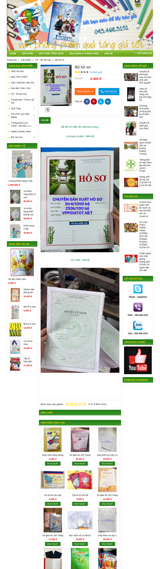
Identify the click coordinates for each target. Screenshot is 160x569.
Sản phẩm (27, 53)
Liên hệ (108, 53)
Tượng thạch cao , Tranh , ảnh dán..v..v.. (21, 124)
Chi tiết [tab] (45, 120)
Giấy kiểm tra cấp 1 (107, 535)
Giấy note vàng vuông (52, 455)
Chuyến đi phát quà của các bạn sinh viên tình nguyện (145, 77)
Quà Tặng (16, 108)
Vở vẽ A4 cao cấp (52, 495)
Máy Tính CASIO (19, 77)
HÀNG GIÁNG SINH (21, 131)
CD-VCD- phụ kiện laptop (20, 115)
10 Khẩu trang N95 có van (30, 194)
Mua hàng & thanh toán (84, 53)
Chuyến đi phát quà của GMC (144, 126)
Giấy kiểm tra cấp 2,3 (107, 455)
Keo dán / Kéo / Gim (21, 88)
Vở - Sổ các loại (19, 94)
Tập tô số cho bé (80, 495)
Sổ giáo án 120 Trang (107, 495)
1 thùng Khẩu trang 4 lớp (20, 181)
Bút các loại (16, 137)
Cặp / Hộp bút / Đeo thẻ (22, 82)
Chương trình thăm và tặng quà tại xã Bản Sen (145, 111)
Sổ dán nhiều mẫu (17, 279)
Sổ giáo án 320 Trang (80, 455)
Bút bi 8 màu (30, 324)
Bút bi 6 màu (30, 306)
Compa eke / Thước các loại (22, 101)
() (143, 53)
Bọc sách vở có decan (80, 535)
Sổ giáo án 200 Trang (52, 535)
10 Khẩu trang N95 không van (29, 211)
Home (13, 53)
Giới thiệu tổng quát (51, 53)
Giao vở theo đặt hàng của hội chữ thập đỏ (145, 94)
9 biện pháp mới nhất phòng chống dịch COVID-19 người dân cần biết (145, 262)
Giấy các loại (17, 71)
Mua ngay (52, 463)
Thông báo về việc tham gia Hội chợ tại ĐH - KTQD (145, 165)
